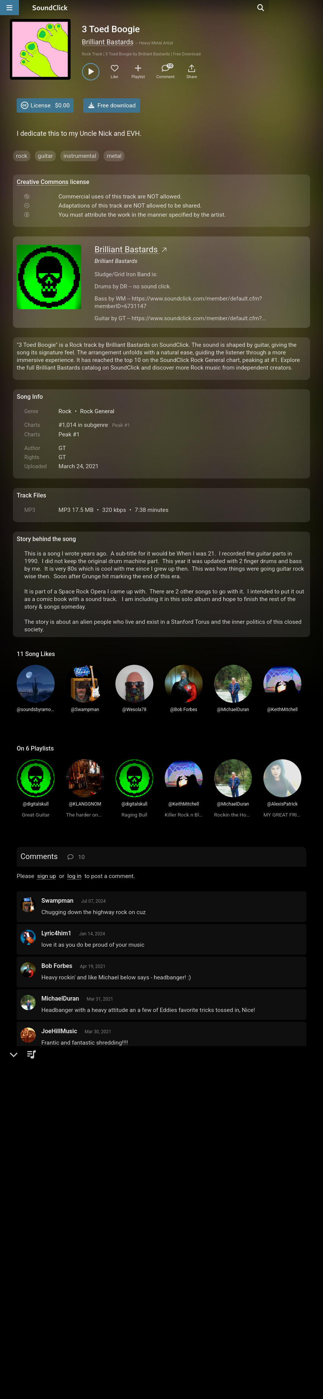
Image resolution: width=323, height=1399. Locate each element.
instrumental (79, 156)
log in (74, 876)
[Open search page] (315, 7)
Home (28, 1312)
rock (21, 156)
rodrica (50, 1145)
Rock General (97, 411)
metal (114, 156)
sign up (46, 876)
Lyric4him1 (56, 933)
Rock (64, 411)
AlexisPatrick (59, 1178)
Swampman (57, 900)
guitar (45, 156)
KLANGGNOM (60, 1211)
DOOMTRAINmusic (67, 1063)
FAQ (48, 1312)
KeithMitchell (59, 1096)
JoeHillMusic (59, 1031)
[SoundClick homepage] (50, 7)
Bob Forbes (56, 965)
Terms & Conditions (86, 1312)
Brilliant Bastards (108, 42)
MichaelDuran (60, 998)
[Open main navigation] (9, 7)
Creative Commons (43, 182)
